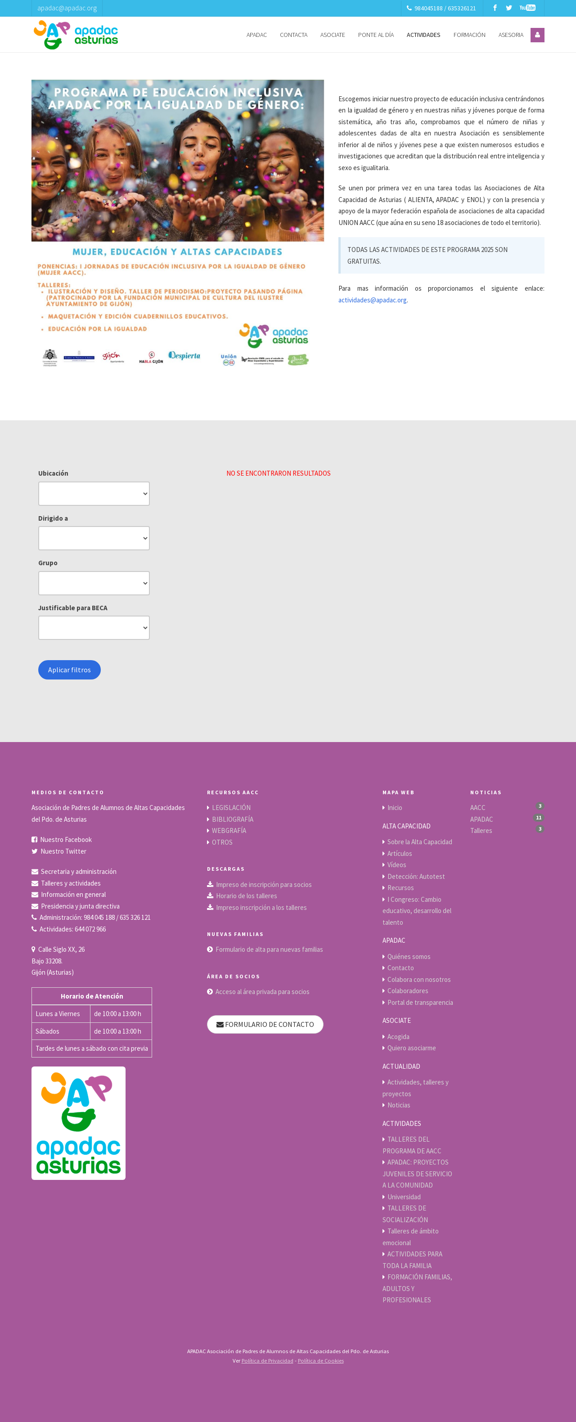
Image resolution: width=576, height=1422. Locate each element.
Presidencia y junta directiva (80, 906)
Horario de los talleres (246, 895)
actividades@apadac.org (372, 300)
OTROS (222, 842)
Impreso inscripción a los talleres (261, 907)
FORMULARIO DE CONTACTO (265, 1024)
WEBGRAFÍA (229, 830)
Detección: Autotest (416, 876)
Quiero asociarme (411, 1048)
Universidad (404, 1196)
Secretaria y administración (79, 871)
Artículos (399, 853)
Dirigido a (53, 518)
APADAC (257, 35)
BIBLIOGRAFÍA (232, 819)
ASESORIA (511, 35)
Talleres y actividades (71, 883)
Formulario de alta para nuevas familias (269, 949)
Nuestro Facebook (66, 839)
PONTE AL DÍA (376, 35)
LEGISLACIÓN (231, 807)
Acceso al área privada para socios (263, 991)
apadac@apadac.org (67, 8)
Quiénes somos (409, 956)
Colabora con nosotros (419, 979)
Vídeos (396, 864)
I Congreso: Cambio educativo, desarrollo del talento (416, 911)
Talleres (481, 830)
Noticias (398, 1105)
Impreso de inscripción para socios (264, 884)
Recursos (400, 887)
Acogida (398, 1036)
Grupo (48, 562)
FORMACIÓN (470, 35)
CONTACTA (293, 35)
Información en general (73, 894)
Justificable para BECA (73, 607)
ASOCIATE (332, 35)
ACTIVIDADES (424, 35)
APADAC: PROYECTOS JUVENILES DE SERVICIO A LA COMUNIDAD (417, 1173)
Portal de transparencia (420, 1002)
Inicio (394, 807)
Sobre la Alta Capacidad (419, 841)
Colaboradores (407, 990)
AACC (478, 807)
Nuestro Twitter (63, 851)
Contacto (400, 967)
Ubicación (53, 473)
